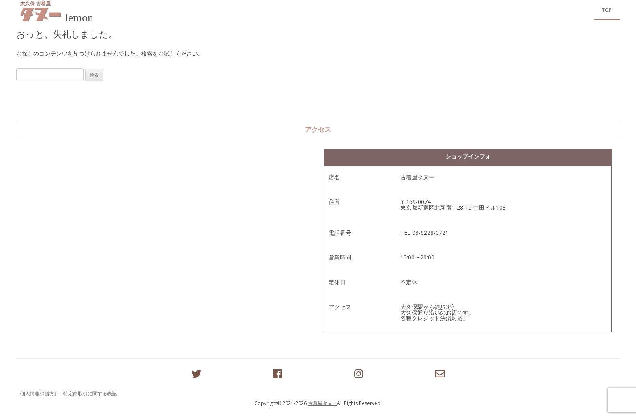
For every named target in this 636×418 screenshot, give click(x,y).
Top (607, 9)
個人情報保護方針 (39, 393)
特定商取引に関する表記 (90, 393)
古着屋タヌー (322, 403)
